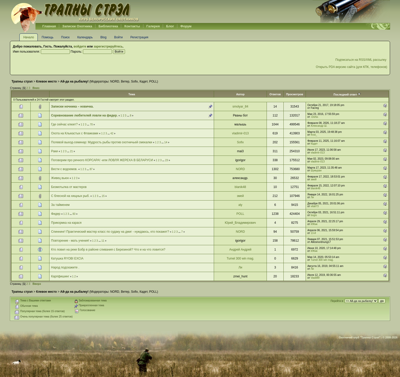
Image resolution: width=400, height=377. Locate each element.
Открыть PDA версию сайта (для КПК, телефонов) (351, 67)
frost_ (314, 134)
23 (166, 160)
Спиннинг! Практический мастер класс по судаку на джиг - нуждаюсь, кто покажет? (110, 231)
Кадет (143, 81)
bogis (314, 215)
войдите (80, 46)
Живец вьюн (60, 178)
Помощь (47, 37)
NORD (114, 81)
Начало (28, 37)
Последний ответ (347, 94)
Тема (131, 94)
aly (240, 205)
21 (71, 151)
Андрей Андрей (240, 249)
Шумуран (316, 170)
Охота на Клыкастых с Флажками (74, 133)
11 (103, 240)
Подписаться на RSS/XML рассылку (361, 60)
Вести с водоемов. (64, 169)
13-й (313, 233)
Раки (54, 151)
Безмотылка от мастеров (68, 187)
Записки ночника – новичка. (72, 106)
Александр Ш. (319, 125)
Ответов (275, 94)
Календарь (85, 37)
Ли (312, 197)
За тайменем (60, 205)
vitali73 (315, 206)
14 (165, 142)
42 (111, 133)
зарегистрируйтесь (108, 46)
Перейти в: (337, 301)
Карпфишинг (60, 276)
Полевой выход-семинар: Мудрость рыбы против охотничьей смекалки (102, 142)
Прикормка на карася (66, 223)
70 (91, 124)
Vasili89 (315, 277)
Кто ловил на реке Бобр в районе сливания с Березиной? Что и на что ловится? (108, 249)
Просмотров (294, 94)
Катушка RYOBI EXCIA (67, 258)
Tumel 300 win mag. (240, 258)
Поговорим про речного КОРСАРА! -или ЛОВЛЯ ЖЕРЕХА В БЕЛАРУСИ (102, 160)
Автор (240, 94)
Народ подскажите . (65, 267)
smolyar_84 (240, 106)
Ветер (125, 81)
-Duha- (315, 116)
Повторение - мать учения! (70, 240)
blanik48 (240, 187)
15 (103, 196)
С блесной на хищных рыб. (70, 196)
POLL (153, 81)
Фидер (55, 214)
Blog (103, 37)
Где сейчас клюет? (64, 124)
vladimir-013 (240, 133)
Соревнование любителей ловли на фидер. (84, 115)
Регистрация (139, 37)
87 (91, 169)
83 (73, 214)
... (128, 115)
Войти (118, 37)
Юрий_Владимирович (240, 223)
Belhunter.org (75, 11)
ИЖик (314, 224)
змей (314, 179)
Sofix (134, 81)
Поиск (65, 37)
